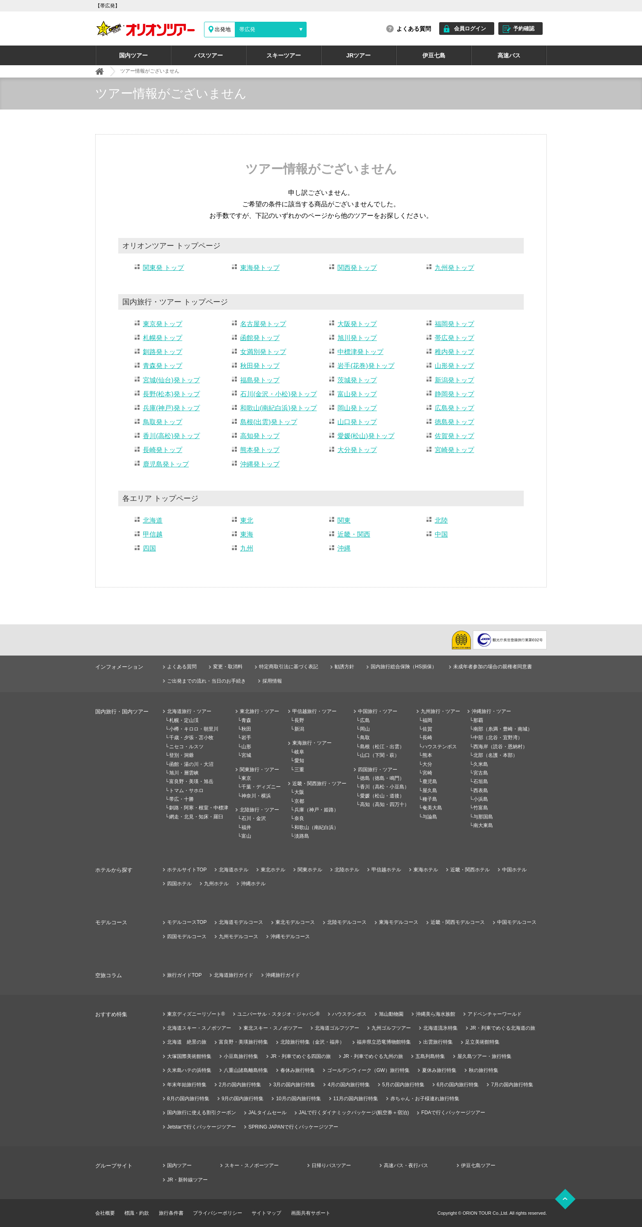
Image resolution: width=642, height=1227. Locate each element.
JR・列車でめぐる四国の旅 (301, 1056)
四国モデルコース (186, 936)
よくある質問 (414, 28)
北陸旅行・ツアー (259, 810)
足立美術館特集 (482, 1042)
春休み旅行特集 (297, 1070)
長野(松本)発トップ (171, 394)
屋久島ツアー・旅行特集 (484, 1056)
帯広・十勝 (181, 799)
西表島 (480, 790)
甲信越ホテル (386, 870)
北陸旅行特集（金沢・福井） (312, 1042)
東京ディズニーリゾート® (196, 1014)
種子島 (429, 799)
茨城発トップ (357, 380)
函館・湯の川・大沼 (191, 764)
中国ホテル (514, 870)
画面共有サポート (310, 1213)
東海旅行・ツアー (312, 743)
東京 (246, 778)
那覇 (478, 720)
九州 (246, 548)
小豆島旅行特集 (241, 1056)
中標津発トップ (360, 351)
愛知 (299, 760)
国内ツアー (133, 55)
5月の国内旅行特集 (403, 1085)
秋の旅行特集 (483, 1070)
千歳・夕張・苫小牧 (191, 737)
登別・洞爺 (181, 755)
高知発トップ (260, 435)
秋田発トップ (260, 365)
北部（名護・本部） (495, 755)
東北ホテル (273, 870)
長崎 (427, 737)
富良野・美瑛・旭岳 (191, 781)
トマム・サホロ (186, 790)
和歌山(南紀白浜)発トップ (278, 407)
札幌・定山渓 (184, 720)
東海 (246, 534)
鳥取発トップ (162, 421)
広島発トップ (454, 407)
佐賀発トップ (454, 435)
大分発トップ (357, 449)
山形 (246, 746)
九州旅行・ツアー (440, 711)
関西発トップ (357, 267)
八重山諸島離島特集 (246, 1070)
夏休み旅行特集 (439, 1070)
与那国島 (483, 817)
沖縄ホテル (253, 884)
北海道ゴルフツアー (337, 1028)
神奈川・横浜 (256, 796)
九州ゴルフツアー (391, 1028)
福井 (246, 827)
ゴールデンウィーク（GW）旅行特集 (368, 1070)
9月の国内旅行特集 (243, 1098)
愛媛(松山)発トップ (365, 435)
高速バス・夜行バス (406, 1165)
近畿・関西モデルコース (458, 922)
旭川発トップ (357, 337)
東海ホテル (425, 870)
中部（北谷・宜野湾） (498, 737)
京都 (299, 801)
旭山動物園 (391, 1014)
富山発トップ (357, 394)
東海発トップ (260, 267)
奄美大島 (432, 808)
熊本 (427, 755)
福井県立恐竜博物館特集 (384, 1042)
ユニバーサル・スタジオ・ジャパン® (278, 1014)
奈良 (299, 818)
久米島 (480, 764)
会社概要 (105, 1213)
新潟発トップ (454, 380)
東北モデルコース (295, 922)
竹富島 (480, 808)
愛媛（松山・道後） (382, 796)
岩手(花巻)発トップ (365, 365)
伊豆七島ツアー (478, 1165)
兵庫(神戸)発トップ (171, 407)
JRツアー (358, 55)
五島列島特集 (430, 1056)
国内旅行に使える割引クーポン (201, 1112)
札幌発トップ (162, 337)
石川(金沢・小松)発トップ (278, 394)
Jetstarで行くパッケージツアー (201, 1127)
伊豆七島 (433, 55)
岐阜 (299, 752)
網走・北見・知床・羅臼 (196, 817)
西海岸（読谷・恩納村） (500, 746)
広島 (365, 720)
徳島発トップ (454, 421)
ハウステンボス (439, 746)
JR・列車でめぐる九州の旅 (373, 1056)
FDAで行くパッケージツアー (453, 1112)
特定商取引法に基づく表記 (288, 666)
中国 (441, 534)
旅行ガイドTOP (184, 975)
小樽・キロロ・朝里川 (193, 729)
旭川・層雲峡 (184, 773)
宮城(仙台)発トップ (171, 380)
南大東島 (483, 825)
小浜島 (480, 799)
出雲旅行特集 (438, 1042)
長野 (299, 720)
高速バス (509, 55)
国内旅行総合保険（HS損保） (404, 666)
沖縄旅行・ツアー (491, 711)
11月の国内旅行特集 (355, 1098)
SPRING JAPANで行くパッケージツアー (293, 1127)
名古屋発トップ (263, 323)
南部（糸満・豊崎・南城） (502, 729)
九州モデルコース (238, 936)
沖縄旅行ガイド (283, 975)
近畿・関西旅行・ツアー (319, 783)
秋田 (246, 729)
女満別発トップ (263, 351)
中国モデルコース (517, 922)
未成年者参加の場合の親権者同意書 (492, 666)
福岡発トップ (454, 323)
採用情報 (272, 681)
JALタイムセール (267, 1112)
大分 (427, 764)
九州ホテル (216, 884)
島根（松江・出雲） (382, 746)
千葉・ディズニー (261, 787)
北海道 (153, 520)
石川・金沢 (253, 818)
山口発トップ (357, 421)
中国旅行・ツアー (377, 711)
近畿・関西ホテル (470, 870)
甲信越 (153, 534)
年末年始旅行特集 (186, 1085)
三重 (299, 769)
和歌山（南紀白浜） (316, 827)
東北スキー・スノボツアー (273, 1028)
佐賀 (427, 729)
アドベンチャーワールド (495, 1014)
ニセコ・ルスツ (186, 746)
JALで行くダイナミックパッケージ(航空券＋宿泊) (354, 1112)
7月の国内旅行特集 (512, 1085)
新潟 (299, 729)
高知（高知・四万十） (384, 804)
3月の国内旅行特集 (294, 1085)
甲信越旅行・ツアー (314, 711)
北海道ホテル (233, 870)
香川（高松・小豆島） (384, 787)
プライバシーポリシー (217, 1213)
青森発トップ (162, 365)
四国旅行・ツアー (377, 769)
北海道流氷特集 (440, 1028)
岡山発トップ (357, 407)
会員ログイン (470, 28)
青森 (246, 720)
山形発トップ (454, 365)
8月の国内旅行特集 (188, 1098)
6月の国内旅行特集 (458, 1085)
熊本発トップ (260, 449)
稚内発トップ (454, 351)
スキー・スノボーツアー (252, 1165)
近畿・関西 (353, 534)
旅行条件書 (171, 1213)
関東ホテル (310, 870)
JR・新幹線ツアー (187, 1180)
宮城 (246, 755)
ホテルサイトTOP (186, 870)
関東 (344, 520)
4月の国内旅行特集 (349, 1085)
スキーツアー (283, 55)
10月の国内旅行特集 (298, 1098)
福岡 (427, 720)
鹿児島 (429, 781)
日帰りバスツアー (331, 1165)
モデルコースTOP (186, 922)
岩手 (246, 737)
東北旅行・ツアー (259, 711)
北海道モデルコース (241, 922)
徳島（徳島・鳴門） (382, 778)
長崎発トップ (162, 449)
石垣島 (480, 781)
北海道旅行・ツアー (189, 711)
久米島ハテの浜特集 (189, 1070)
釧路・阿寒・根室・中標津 (198, 808)
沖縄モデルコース (290, 936)
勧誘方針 (344, 666)
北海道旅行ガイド (233, 975)
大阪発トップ (357, 323)
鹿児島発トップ (166, 464)
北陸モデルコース (347, 922)
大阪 (299, 792)
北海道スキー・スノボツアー (199, 1028)
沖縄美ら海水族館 (435, 1014)
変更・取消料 (228, 666)
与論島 (429, 817)
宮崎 (427, 773)
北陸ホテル (347, 870)
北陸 (441, 520)
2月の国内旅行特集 (240, 1085)
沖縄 (344, 548)
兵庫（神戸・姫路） (316, 810)
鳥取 (365, 737)
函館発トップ (260, 337)
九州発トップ (454, 267)
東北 (246, 520)
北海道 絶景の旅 (186, 1042)
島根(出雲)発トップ (268, 421)
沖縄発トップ (260, 464)
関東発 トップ (163, 267)
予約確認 (523, 28)
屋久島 (429, 790)
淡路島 (301, 836)
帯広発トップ (454, 337)
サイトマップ (266, 1213)
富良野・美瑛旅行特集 (243, 1042)
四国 (149, 548)
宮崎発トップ (454, 449)
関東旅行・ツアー (259, 769)
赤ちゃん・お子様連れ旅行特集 (424, 1098)
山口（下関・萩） (379, 755)
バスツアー (208, 55)
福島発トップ (260, 380)
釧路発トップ (162, 351)
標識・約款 (136, 1213)
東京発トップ (162, 323)
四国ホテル (179, 884)
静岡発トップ (454, 394)
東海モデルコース (398, 922)
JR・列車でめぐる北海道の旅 (502, 1028)
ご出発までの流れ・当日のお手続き (206, 681)
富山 (246, 836)
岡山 (365, 729)
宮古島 (480, 773)
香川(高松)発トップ (171, 435)
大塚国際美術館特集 (189, 1056)
